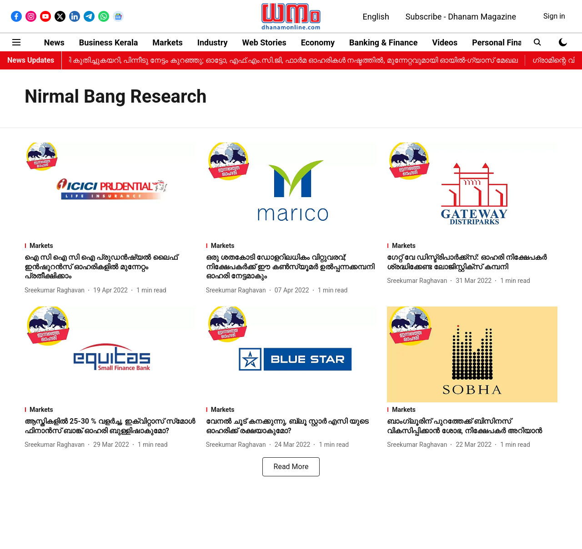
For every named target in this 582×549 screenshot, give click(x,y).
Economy (318, 42)
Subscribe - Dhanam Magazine (461, 16)
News (54, 42)
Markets (167, 42)
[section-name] (110, 245)
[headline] (110, 267)
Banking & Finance (383, 42)
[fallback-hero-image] (110, 190)
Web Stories (264, 42)
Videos (444, 42)
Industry (212, 42)
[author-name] (56, 290)
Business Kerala (108, 42)
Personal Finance (504, 42)
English (376, 16)
